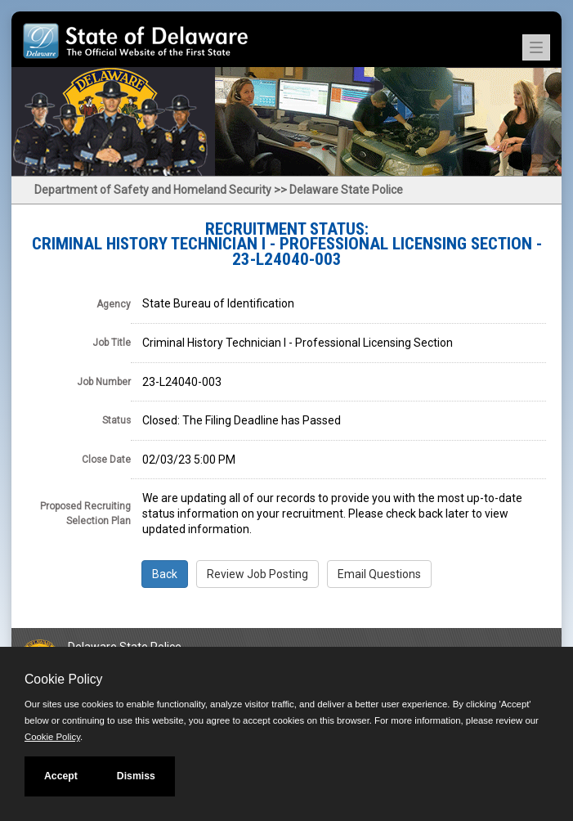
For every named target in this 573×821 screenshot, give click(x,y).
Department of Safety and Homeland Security (152, 189)
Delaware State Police (346, 189)
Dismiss (136, 776)
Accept (61, 776)
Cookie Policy (63, 679)
